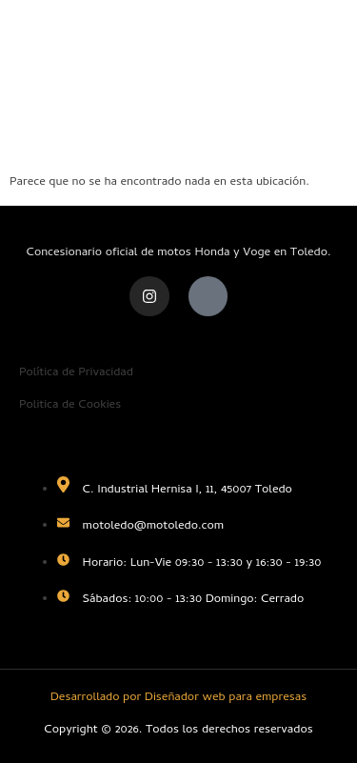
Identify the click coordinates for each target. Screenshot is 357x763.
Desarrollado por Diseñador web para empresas (178, 698)
